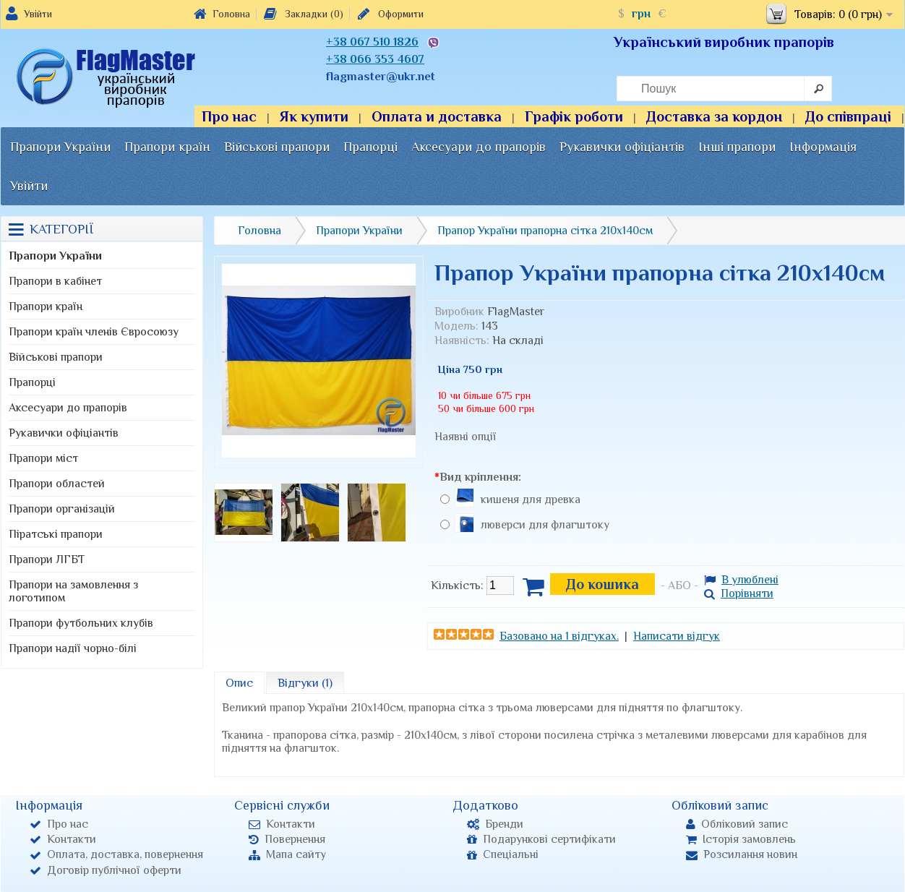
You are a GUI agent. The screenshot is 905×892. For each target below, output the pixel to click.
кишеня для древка (530, 499)
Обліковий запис (737, 824)
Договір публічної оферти (105, 870)
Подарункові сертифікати (541, 839)
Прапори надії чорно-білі (73, 648)
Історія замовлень (741, 839)
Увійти (38, 14)
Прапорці (370, 147)
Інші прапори (737, 147)
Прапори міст (43, 458)
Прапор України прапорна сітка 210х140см (545, 230)
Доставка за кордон (714, 116)
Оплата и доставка (437, 116)
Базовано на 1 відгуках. (559, 636)
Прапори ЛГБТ (47, 559)
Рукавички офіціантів (622, 147)
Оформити (389, 14)
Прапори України (60, 147)
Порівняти (738, 593)
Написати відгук (676, 636)
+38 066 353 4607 (375, 59)
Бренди (495, 824)
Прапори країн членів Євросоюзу (94, 331)
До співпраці (848, 116)
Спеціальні (503, 854)
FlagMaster (515, 311)
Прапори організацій (62, 508)
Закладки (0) (302, 14)
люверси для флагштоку (545, 524)
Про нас (229, 116)
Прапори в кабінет (55, 281)
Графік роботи (574, 116)
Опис (239, 683)
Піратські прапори (56, 534)
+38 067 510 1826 (372, 41)
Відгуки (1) (305, 683)
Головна (222, 14)
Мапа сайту (287, 854)
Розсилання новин (741, 854)
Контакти (63, 839)
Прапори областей (57, 483)
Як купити (314, 116)
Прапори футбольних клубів (81, 623)
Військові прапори (277, 147)
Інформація (823, 147)
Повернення (287, 839)
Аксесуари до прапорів (478, 147)
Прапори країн (167, 147)
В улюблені (741, 579)
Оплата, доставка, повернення (116, 854)
